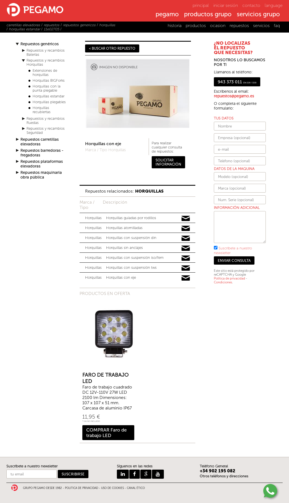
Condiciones (223, 282)
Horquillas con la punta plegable (47, 88)
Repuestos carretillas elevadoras (39, 142)
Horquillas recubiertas (42, 110)
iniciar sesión (225, 5)
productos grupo (208, 14)
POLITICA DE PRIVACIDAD (81, 488)
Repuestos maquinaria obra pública (41, 175)
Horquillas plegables (49, 102)
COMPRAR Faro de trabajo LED (106, 432)
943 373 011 (237, 81)
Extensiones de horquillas (45, 72)
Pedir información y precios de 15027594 (186, 228)
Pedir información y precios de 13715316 (186, 268)
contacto (251, 5)
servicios (261, 25)
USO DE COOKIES (112, 488)
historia (175, 25)
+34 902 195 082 (217, 470)
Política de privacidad (229, 278)
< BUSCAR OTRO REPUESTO (112, 48)
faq (277, 25)
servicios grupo (258, 14)
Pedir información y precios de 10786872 (186, 248)
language (274, 5)
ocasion (217, 25)
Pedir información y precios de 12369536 (186, 218)
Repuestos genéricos (39, 44)
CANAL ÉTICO (136, 488)
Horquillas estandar (48, 96)
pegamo (167, 14)
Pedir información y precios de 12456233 (186, 238)
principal (201, 5)
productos (196, 25)
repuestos (239, 25)
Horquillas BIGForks (49, 80)
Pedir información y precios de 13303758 (186, 258)
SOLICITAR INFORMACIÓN (168, 162)
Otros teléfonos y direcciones (224, 476)
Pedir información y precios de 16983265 (186, 278)
